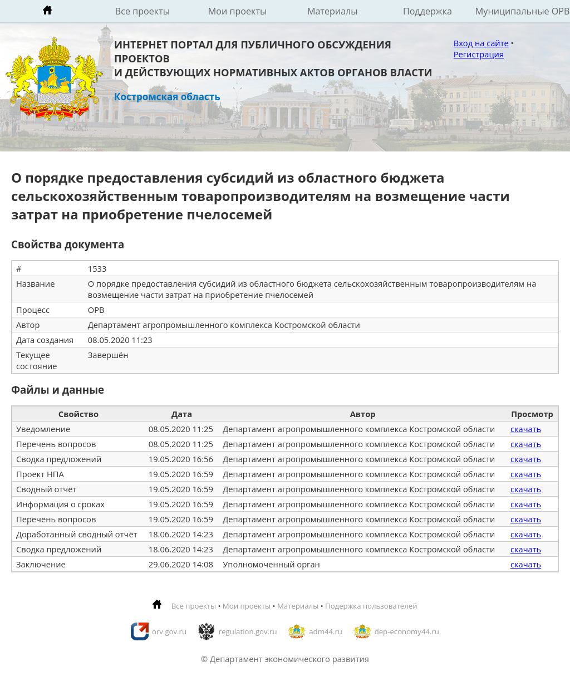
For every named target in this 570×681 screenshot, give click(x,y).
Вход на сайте (481, 42)
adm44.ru (325, 631)
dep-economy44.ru (407, 631)
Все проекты (142, 11)
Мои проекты (237, 11)
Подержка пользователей (371, 606)
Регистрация (479, 54)
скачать (525, 428)
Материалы (332, 11)
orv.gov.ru (169, 631)
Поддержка (427, 11)
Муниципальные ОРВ (522, 11)
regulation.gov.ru (248, 631)
